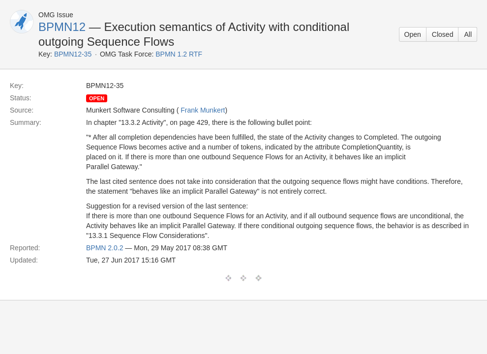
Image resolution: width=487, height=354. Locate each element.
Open (412, 34)
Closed (443, 34)
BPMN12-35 (72, 54)
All (468, 34)
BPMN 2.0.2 (104, 248)
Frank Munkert (203, 110)
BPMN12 (62, 26)
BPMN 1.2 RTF (178, 54)
